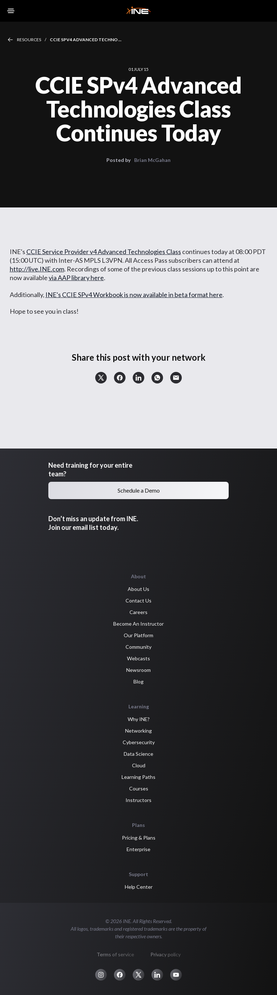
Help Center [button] (139, 887)
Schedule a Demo (139, 490)
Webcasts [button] (138, 658)
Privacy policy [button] (165, 954)
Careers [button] (138, 612)
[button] (101, 377)
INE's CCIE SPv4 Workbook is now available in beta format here (134, 295)
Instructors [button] (138, 800)
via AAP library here (76, 278)
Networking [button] (138, 731)
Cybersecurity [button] (139, 742)
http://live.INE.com (37, 269)
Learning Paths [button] (138, 777)
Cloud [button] (138, 765)
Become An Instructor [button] (138, 624)
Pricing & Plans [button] (138, 838)
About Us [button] (138, 589)
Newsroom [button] (138, 670)
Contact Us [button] (138, 600)
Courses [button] (138, 788)
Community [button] (138, 647)
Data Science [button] (138, 754)
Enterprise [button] (138, 849)
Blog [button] (138, 681)
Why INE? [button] (139, 719)
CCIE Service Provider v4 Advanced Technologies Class (103, 252)
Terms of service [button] (115, 954)
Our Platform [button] (138, 635)
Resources (29, 39)
